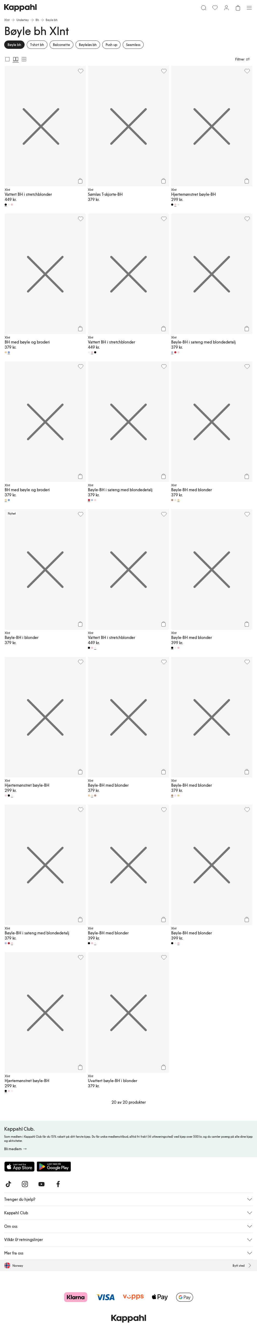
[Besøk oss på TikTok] (8, 1184)
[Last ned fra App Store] (19, 1166)
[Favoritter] (215, 8)
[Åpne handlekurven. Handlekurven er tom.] (238, 8)
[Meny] (249, 8)
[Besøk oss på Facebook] (58, 1184)
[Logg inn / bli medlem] (226, 8)
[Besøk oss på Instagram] (25, 1184)
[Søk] (203, 8)
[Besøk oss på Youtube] (41, 1184)
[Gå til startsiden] (20, 7)
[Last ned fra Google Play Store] (54, 1166)
